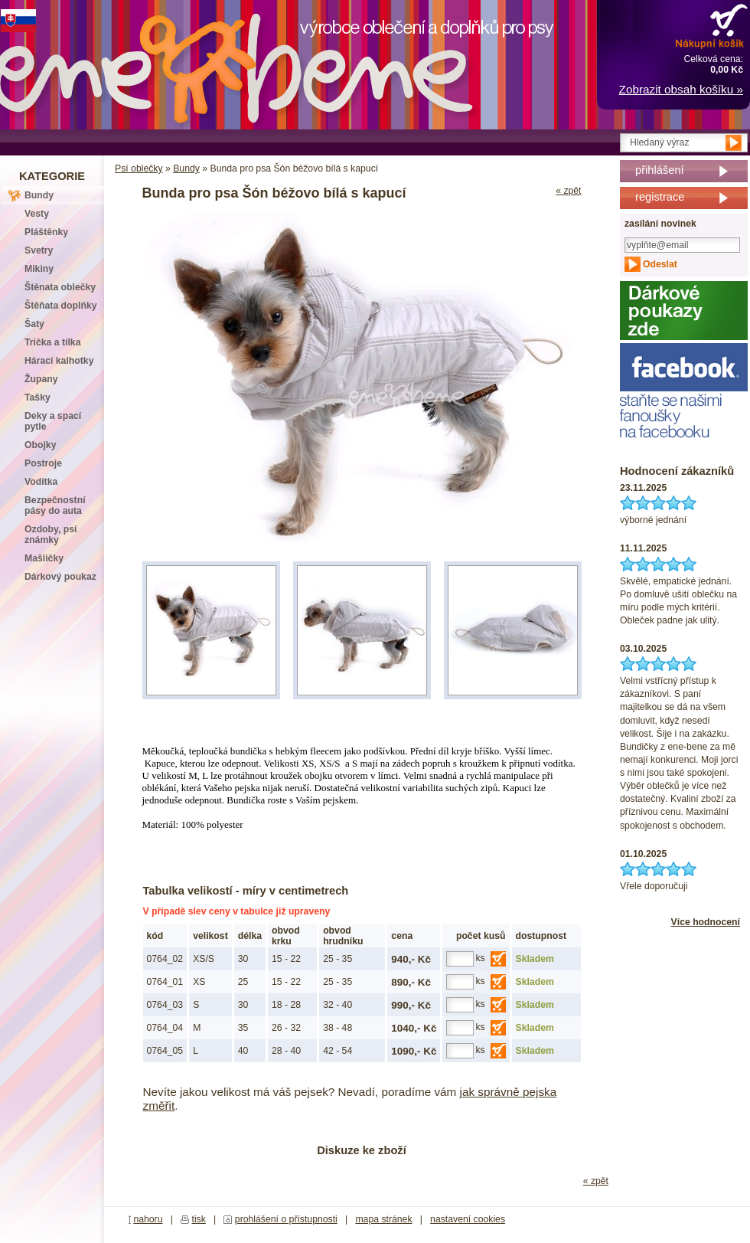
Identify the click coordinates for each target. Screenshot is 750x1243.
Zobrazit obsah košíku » (681, 89)
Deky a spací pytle (52, 421)
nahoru (147, 1219)
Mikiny (39, 268)
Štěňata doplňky (60, 305)
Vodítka (40, 481)
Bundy (186, 168)
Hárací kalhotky (58, 360)
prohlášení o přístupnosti (286, 1219)
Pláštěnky (46, 232)
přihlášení (659, 170)
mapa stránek (383, 1219)
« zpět (568, 190)
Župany (41, 379)
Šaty (34, 324)
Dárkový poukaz (60, 576)
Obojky (40, 445)
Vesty (36, 213)
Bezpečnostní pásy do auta (55, 505)
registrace (659, 197)
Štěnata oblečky (60, 287)
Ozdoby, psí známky (50, 534)
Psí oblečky (139, 168)
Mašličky (44, 558)
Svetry (38, 250)
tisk (199, 1219)
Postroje (43, 463)
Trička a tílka (52, 342)
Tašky (37, 397)
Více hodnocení (705, 922)
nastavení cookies (467, 1219)
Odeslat (660, 264)
